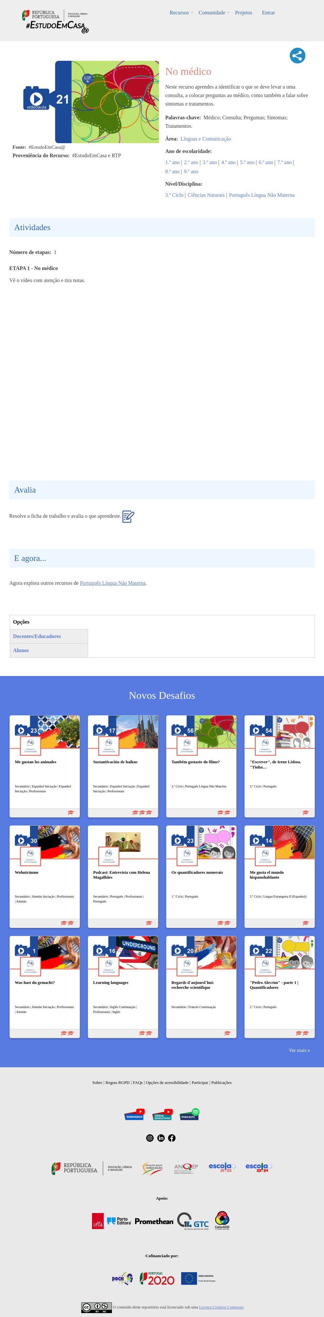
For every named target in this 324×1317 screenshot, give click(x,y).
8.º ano (172, 171)
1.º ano (172, 162)
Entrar (268, 12)
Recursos (179, 12)
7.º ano (284, 162)
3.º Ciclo (174, 195)
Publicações (221, 1082)
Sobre (97, 1082)
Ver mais (297, 1050)
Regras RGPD (117, 1082)
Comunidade (212, 12)
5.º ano (247, 162)
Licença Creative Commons (221, 1307)
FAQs (138, 1082)
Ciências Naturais (206, 195)
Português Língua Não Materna (262, 195)
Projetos (243, 12)
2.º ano (191, 162)
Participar (200, 1082)
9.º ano (191, 171)
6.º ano (266, 162)
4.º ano (228, 162)
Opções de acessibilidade (167, 1082)
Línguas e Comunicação (205, 139)
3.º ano (210, 162)
